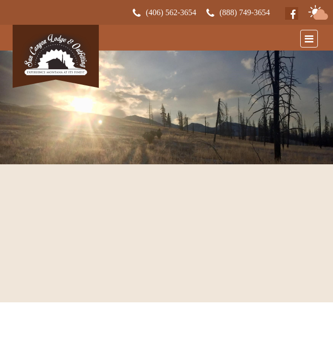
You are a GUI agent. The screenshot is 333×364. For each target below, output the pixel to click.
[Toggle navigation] (309, 39)
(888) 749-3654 (244, 13)
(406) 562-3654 (171, 13)
